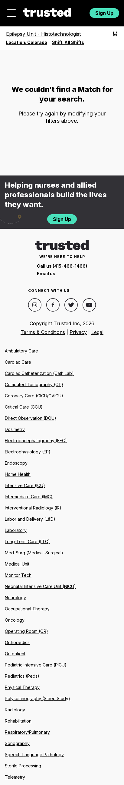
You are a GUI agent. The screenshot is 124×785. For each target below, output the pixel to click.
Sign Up (104, 13)
